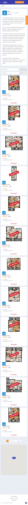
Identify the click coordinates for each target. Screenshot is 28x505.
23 (18, 441)
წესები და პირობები (14, 498)
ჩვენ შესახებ (14, 500)
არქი (9, 11)
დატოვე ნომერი (26, 20)
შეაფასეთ (9, 14)
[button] (14, 458)
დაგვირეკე (19, 2)
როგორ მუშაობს (14, 496)
